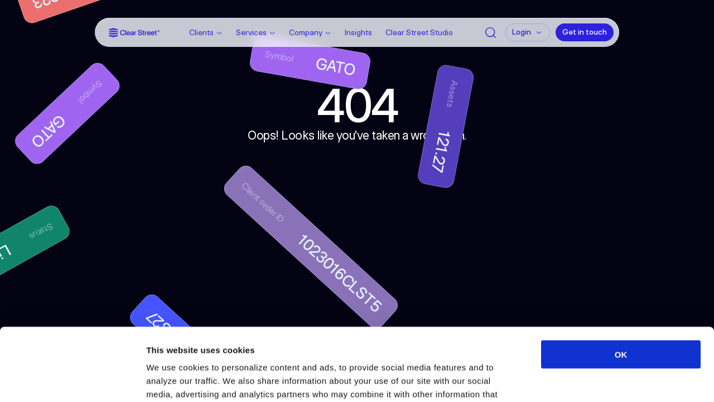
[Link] (134, 32)
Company (305, 32)
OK (621, 281)
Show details (585, 380)
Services (251, 32)
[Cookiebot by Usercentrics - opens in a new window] (72, 380)
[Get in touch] (585, 32)
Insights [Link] (358, 32)
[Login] (527, 32)
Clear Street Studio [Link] (419, 32)
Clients (201, 32)
